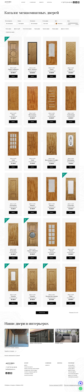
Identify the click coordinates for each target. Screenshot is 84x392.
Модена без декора (52, 305)
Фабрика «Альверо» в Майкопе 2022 (14, 385)
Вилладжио (32, 123)
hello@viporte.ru (10, 369)
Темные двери (55, 28)
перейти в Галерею (9, 351)
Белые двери (8, 28)
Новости (41, 2)
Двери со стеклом (65, 28)
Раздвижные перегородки (30, 370)
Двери (25, 365)
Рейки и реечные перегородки (31, 368)
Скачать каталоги (28, 375)
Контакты (49, 2)
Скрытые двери (46, 28)
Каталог (23, 2)
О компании (33, 2)
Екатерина (70, 169)
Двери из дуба (17, 28)
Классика (71, 214)
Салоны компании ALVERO (56, 385)
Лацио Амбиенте (13, 69)
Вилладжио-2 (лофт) (51, 169)
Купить (13, 76)
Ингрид (32, 214)
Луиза (52, 260)
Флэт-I (71, 69)
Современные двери (10, 32)
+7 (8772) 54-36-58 (66, 2)
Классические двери (27, 28)
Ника (13, 123)
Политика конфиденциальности (71, 385)
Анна (13, 169)
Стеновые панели (28, 373)
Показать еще (42, 312)
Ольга (51, 69)
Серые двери (37, 28)
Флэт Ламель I (32, 69)
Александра (71, 123)
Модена (13, 305)
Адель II (51, 123)
